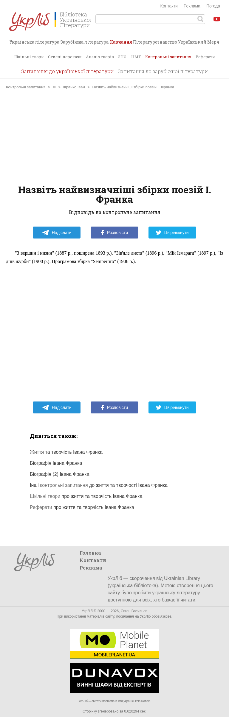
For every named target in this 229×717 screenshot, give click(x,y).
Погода (213, 6)
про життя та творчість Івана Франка (86, 496)
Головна (90, 553)
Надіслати (57, 232)
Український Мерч (198, 42)
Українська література (34, 42)
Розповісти (114, 232)
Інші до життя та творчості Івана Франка (99, 485)
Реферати (205, 56)
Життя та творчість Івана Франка (66, 452)
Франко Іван (74, 87)
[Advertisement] (114, 137)
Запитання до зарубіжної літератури (163, 71)
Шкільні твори (29, 56)
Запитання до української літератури (67, 71)
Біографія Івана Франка (56, 463)
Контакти (169, 6)
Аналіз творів (100, 56)
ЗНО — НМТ (129, 56)
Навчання (120, 44)
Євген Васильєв (134, 611)
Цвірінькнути (172, 232)
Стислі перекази (65, 56)
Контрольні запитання (168, 56)
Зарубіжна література (84, 42)
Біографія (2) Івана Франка (59, 474)
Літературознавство (155, 42)
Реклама (192, 6)
